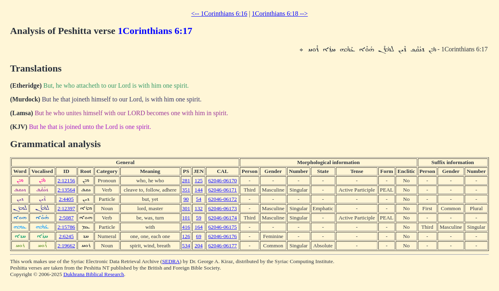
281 (186, 180)
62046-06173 (222, 208)
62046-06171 (222, 190)
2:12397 (66, 208)
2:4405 (66, 199)
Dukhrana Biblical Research (93, 274)
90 (186, 199)
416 (186, 227)
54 (198, 199)
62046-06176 (222, 236)
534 (186, 245)
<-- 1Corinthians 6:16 (219, 13)
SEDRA (171, 261)
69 (198, 236)
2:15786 (66, 227)
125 (199, 180)
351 (186, 190)
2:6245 (66, 236)
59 (198, 218)
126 (186, 236)
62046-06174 (222, 218)
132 (199, 208)
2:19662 (66, 245)
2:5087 (66, 218)
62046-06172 (222, 199)
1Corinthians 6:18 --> (280, 13)
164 (199, 227)
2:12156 (66, 180)
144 (199, 190)
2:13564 (66, 190)
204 (199, 245)
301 (186, 208)
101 (186, 218)
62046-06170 (222, 180)
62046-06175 (222, 227)
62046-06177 (222, 245)
